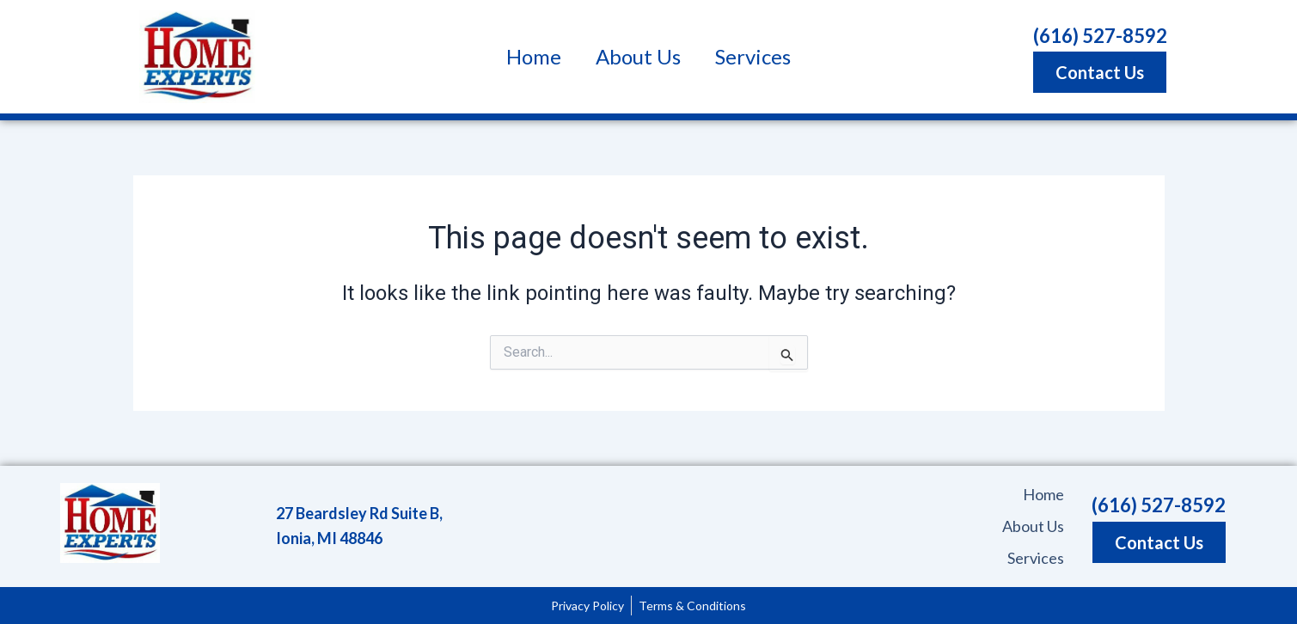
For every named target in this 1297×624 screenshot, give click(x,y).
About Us (638, 56)
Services (753, 56)
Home (533, 56)
